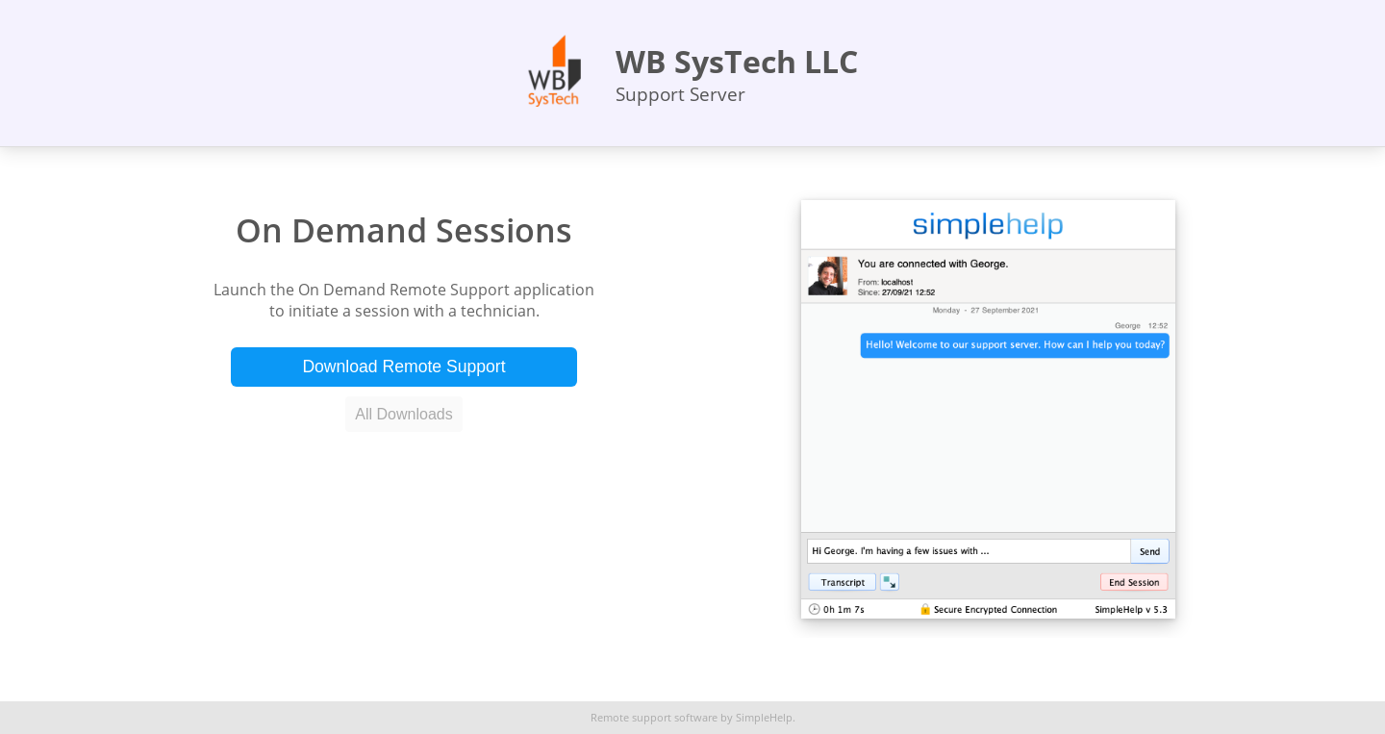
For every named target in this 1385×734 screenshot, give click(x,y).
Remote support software (654, 717)
